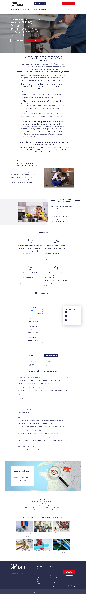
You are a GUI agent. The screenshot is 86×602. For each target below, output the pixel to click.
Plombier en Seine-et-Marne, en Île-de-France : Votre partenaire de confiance (23, 12)
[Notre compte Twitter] (74, 9)
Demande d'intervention (68, 3)
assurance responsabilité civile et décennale (30, 116)
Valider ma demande (51, 355)
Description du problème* (33, 340)
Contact (38, 583)
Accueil (5, 12)
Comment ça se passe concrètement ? (27, 409)
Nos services (52, 586)
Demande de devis (18, 40)
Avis (38, 581)
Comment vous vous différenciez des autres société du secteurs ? (33, 430)
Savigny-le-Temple (34, 67)
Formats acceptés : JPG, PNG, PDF (35, 334)
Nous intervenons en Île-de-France (26, 446)
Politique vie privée (32, 592)
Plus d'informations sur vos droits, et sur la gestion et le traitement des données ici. (41, 365)
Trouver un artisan (43, 9)
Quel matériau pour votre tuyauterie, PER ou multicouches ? (61, 552)
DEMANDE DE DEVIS (55, 3)
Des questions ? (34, 9)
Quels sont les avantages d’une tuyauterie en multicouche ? (24, 535)
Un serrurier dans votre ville (55, 580)
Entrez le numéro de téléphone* (34, 321)
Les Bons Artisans (16, 591)
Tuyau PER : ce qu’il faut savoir (43, 551)
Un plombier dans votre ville (55, 572)
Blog (38, 574)
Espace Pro (52, 568)
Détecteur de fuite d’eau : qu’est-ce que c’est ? (43, 534)
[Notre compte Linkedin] (68, 9)
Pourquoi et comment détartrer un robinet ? (61, 534)
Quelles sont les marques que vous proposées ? (29, 387)
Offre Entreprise (40, 577)
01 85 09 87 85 (33, 40)
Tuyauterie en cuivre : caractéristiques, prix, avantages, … (25, 552)
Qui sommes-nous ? (15, 9)
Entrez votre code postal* (33, 326)
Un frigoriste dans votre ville (55, 584)
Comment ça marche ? (25, 9)
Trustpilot (7, 298)
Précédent (31, 355)
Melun (40, 67)
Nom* (29, 315)
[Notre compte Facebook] (71, 9)
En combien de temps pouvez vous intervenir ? (29, 377)
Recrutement (52, 570)
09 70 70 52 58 (41, 3)
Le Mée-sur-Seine (46, 67)
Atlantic (20, 394)
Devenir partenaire (41, 579)
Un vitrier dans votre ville (55, 582)
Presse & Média (40, 575)
